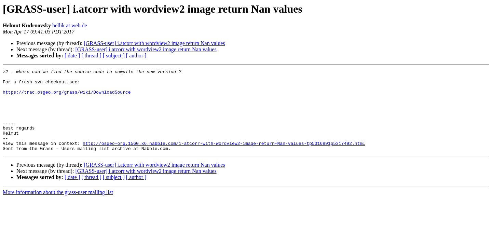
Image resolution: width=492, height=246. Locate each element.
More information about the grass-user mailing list (58, 208)
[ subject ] (114, 55)
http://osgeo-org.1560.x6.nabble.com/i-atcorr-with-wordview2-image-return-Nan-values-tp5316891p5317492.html (224, 158)
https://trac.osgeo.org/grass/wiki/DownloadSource (67, 97)
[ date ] (72, 55)
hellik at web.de (69, 25)
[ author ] (136, 55)
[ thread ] (91, 55)
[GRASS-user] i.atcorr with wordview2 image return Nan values (154, 43)
